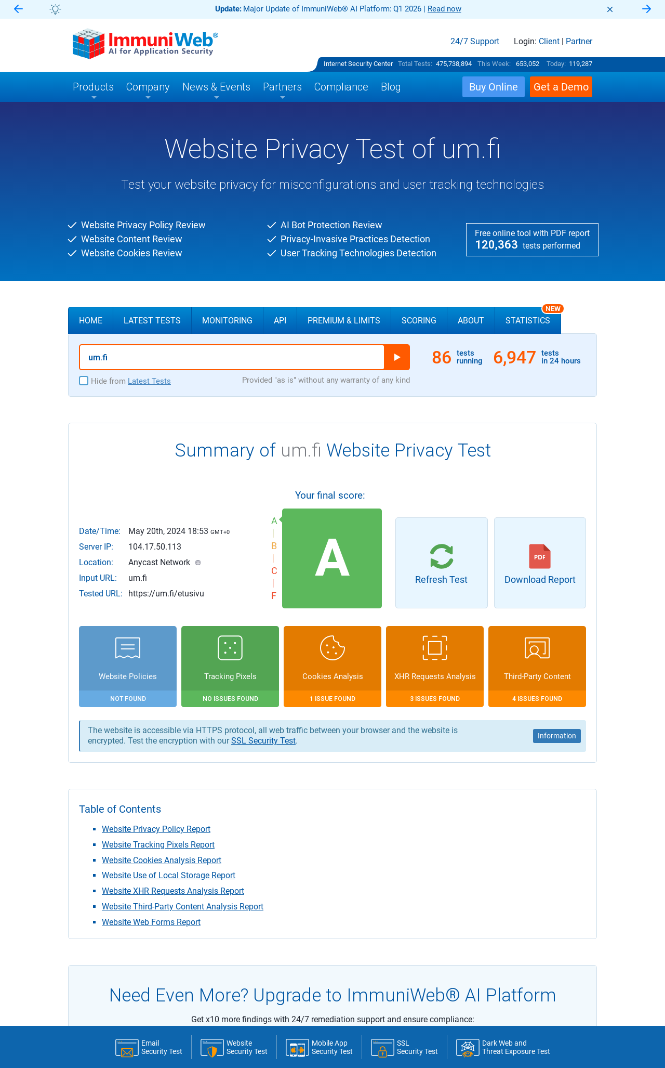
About (471, 320)
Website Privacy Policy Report (156, 829)
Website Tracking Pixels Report (158, 845)
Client (549, 41)
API (280, 320)
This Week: (494, 64)
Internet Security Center (358, 64)
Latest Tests (152, 320)
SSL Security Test (263, 741)
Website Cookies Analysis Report (161, 860)
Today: (556, 64)
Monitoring (227, 320)
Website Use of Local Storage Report (168, 875)
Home (90, 320)
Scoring (419, 320)
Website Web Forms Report (151, 922)
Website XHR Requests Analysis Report (173, 891)
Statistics (533, 316)
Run (397, 357)
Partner (579, 41)
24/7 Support (474, 41)
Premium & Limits (344, 320)
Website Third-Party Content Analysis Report (182, 906)
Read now (444, 9)
